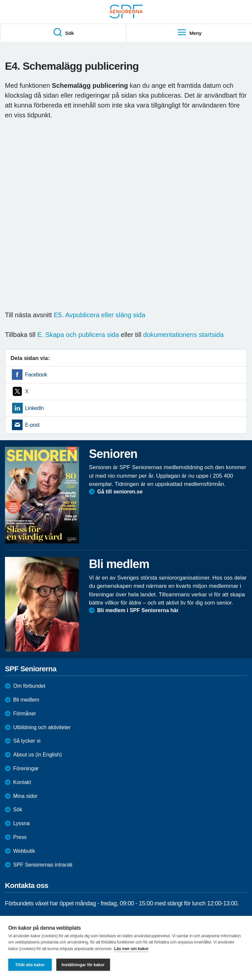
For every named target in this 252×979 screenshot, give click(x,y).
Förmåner (24, 713)
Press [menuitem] (20, 837)
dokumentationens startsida (183, 334)
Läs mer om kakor (131, 948)
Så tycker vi (27, 741)
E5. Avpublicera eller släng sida (99, 315)
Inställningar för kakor (83, 965)
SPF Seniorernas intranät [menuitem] (42, 865)
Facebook (36, 374)
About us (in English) (37, 754)
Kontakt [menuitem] (22, 782)
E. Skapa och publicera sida (78, 334)
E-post (32, 425)
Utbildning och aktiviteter (41, 727)
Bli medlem (26, 700)
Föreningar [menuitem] (26, 768)
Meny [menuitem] (189, 32)
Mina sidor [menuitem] (25, 796)
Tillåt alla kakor (30, 965)
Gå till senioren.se (120, 491)
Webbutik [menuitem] (24, 851)
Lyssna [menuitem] (21, 823)
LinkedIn (34, 408)
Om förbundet (29, 686)
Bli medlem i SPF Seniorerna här (138, 610)
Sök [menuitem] (63, 32)
